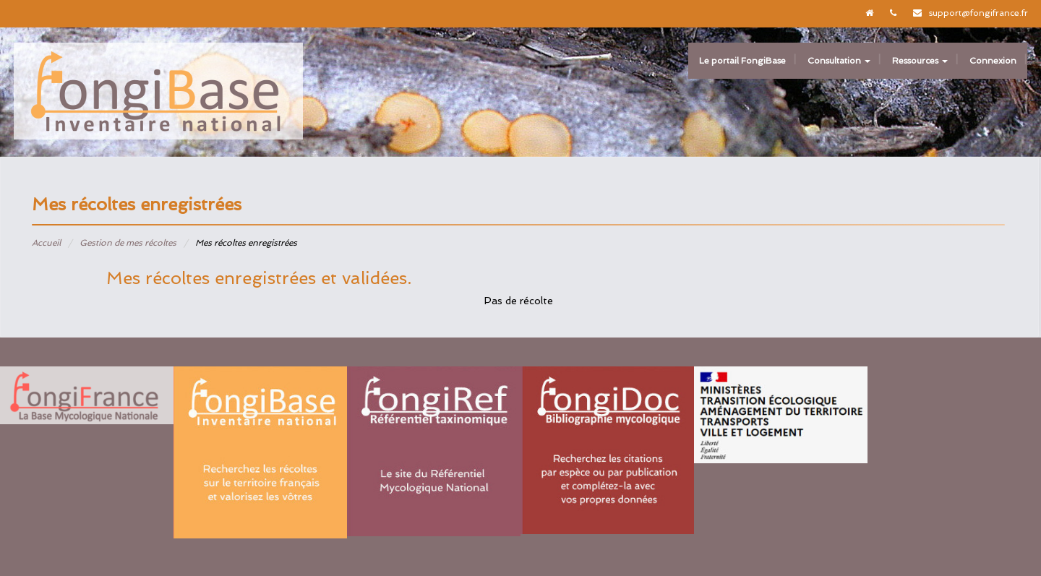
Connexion (992, 61)
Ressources (920, 61)
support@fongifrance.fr (978, 13)
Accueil (46, 243)
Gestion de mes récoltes (128, 243)
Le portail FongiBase (742, 61)
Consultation (838, 61)
